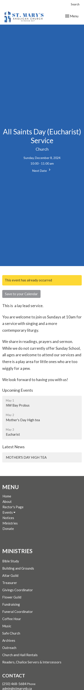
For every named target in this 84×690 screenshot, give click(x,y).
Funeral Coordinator (17, 612)
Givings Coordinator (17, 590)
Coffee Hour (11, 619)
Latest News (13, 446)
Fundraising (11, 604)
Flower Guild (11, 597)
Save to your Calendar (21, 294)
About (7, 501)
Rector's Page (13, 507)
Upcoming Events (17, 390)
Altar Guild (10, 575)
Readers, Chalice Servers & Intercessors (31, 662)
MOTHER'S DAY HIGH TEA (26, 457)
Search (75, 4)
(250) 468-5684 (14, 684)
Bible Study (10, 561)
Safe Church (11, 633)
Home (6, 496)
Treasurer (9, 583)
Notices (8, 518)
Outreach (9, 648)
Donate (8, 529)
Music (6, 626)
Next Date (42, 170)
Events (8, 512)
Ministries (10, 523)
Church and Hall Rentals (20, 655)
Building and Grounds (18, 568)
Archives (8, 640)
